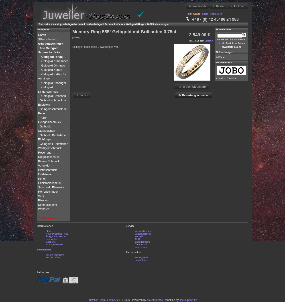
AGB (137, 239)
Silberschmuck (48, 39)
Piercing (43, 200)
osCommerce (155, 300)
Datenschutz (141, 244)
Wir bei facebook (55, 254)
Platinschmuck (47, 170)
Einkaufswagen (224, 52)
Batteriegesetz (142, 241)
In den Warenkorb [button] (192, 86)
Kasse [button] (218, 6)
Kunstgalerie (141, 257)
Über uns (51, 241)
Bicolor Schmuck (49, 161)
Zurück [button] (81, 95)
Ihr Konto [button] (237, 6)
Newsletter (51, 239)
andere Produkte (228, 78)
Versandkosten (143, 231)
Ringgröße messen (56, 236)
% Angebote (46, 217)
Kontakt (139, 236)
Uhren (42, 35)
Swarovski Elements (51, 187)
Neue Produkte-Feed (57, 233)
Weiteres (44, 209)
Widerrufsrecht (143, 233)
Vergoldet (44, 165)
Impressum (141, 247)
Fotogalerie (141, 260)
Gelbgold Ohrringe (53, 65)
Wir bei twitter (53, 257)
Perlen (42, 178)
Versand (209, 41)
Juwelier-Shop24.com (101, 300)
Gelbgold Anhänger (53, 83)
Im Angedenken (54, 244)
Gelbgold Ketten (51, 69)
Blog (48, 231)
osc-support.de (188, 300)
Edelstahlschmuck (49, 183)
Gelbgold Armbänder (54, 61)
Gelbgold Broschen (53, 96)
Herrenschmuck (48, 191)
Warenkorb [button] (197, 6)
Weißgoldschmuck (50, 148)
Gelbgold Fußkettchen (54, 144)
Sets (41, 196)
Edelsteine (45, 174)
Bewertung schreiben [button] (193, 95)
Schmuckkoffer (47, 204)
